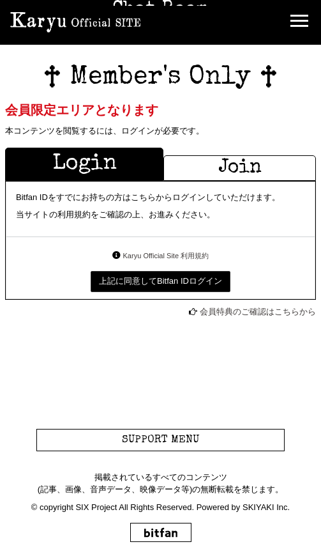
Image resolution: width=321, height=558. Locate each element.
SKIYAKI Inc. (266, 507)
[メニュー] (299, 22)
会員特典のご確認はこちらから (258, 311)
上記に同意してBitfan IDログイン (160, 281)
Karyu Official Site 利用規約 (166, 256)
